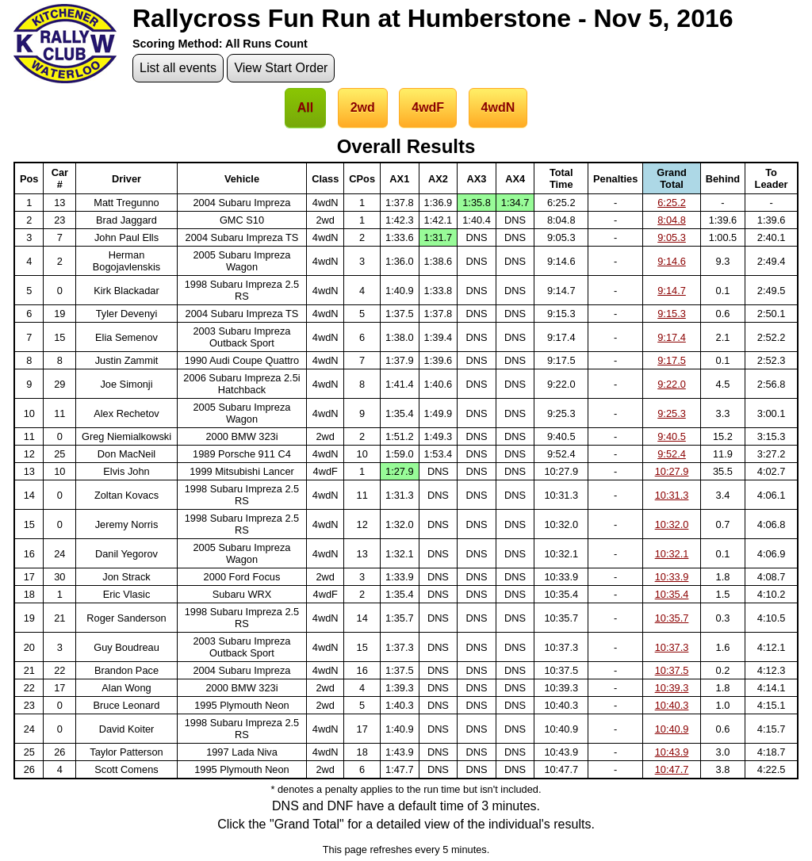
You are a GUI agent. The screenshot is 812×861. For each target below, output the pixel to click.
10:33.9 (672, 577)
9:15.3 (671, 314)
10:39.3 (672, 688)
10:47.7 (672, 769)
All (305, 107)
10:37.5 (672, 670)
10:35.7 (672, 618)
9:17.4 (671, 337)
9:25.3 (671, 413)
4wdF (428, 107)
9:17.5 (671, 360)
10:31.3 (672, 495)
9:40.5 (671, 436)
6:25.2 (671, 203)
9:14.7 (671, 291)
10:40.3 (672, 705)
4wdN (498, 107)
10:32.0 (672, 524)
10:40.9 (672, 729)
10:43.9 (672, 752)
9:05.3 (671, 237)
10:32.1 (672, 554)
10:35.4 (672, 594)
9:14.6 (671, 261)
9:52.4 (671, 454)
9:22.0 (671, 384)
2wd (362, 107)
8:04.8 (671, 220)
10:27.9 (672, 471)
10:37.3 (672, 647)
